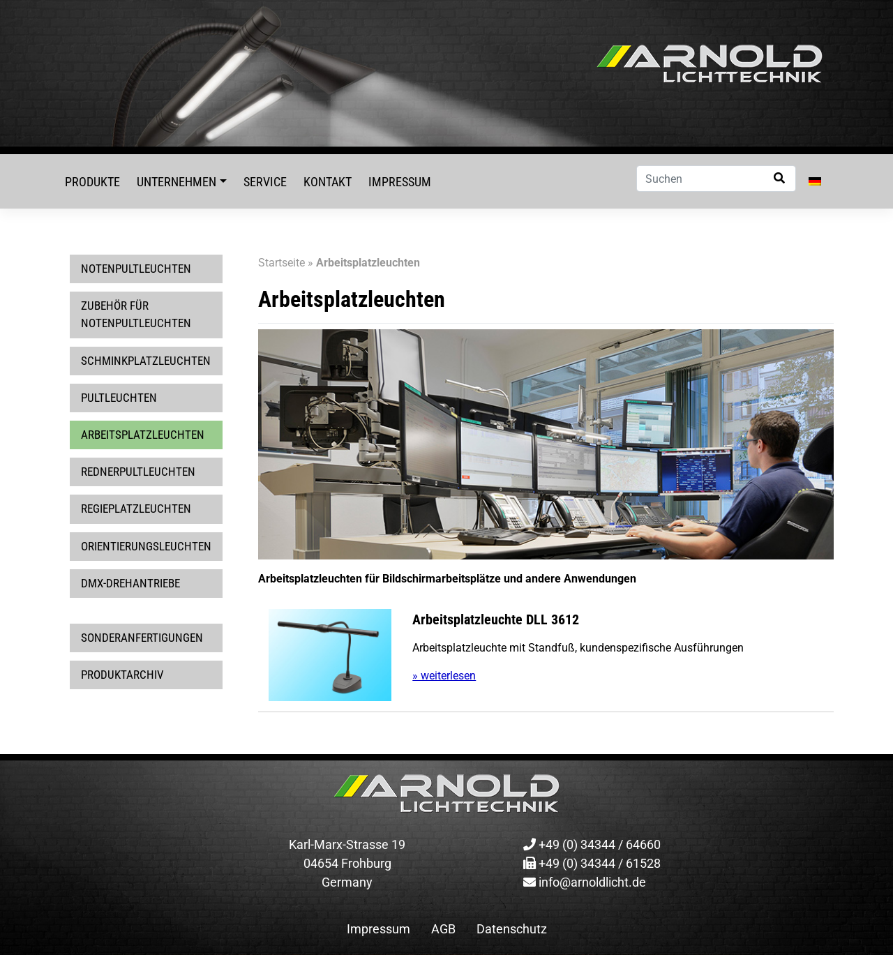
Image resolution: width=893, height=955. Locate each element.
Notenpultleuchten (136, 269)
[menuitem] (815, 181)
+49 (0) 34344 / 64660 (592, 844)
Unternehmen (176, 181)
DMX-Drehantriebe (130, 583)
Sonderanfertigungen (142, 638)
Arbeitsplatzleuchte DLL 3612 (495, 619)
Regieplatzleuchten (136, 509)
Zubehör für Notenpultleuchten (136, 314)
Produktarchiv (122, 675)
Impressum (399, 181)
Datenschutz (511, 929)
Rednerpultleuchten (138, 472)
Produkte (92, 181)
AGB (443, 929)
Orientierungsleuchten (146, 546)
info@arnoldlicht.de (584, 882)
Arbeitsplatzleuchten (142, 435)
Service (265, 181)
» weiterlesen (444, 675)
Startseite (281, 262)
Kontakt (327, 181)
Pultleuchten (119, 398)
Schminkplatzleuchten (146, 361)
